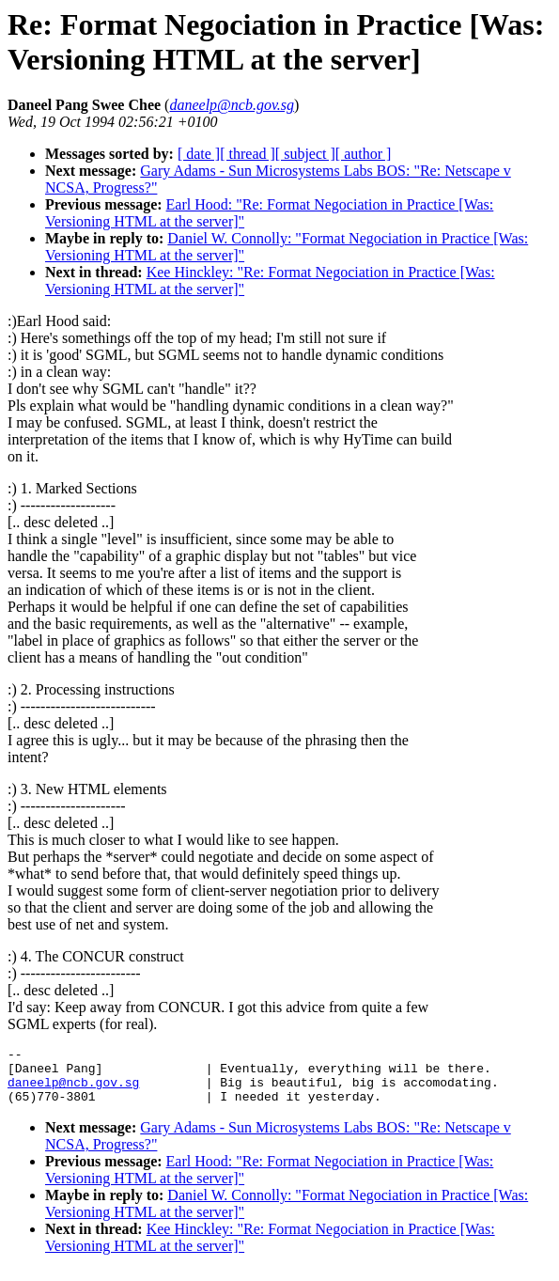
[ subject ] (305, 154)
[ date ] (199, 154)
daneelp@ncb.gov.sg (73, 1090)
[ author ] (363, 154)
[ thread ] (247, 154)
